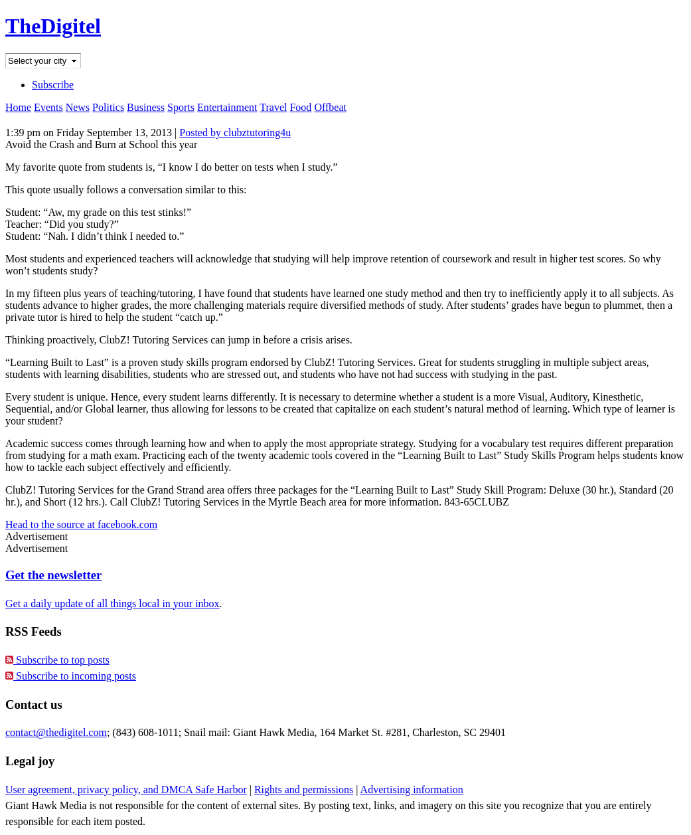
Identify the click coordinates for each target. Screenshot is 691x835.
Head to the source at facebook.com (81, 524)
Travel (273, 107)
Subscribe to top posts (57, 660)
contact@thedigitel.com (56, 732)
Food (300, 107)
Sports (180, 107)
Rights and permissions (303, 789)
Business (146, 107)
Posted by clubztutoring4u (235, 132)
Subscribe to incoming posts (70, 676)
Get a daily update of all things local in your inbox (112, 603)
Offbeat (330, 107)
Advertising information (411, 789)
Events (48, 107)
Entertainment (227, 107)
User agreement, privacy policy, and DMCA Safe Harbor (126, 789)
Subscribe (53, 84)
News (78, 107)
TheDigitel (53, 26)
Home (18, 107)
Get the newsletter (53, 575)
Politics (108, 107)
